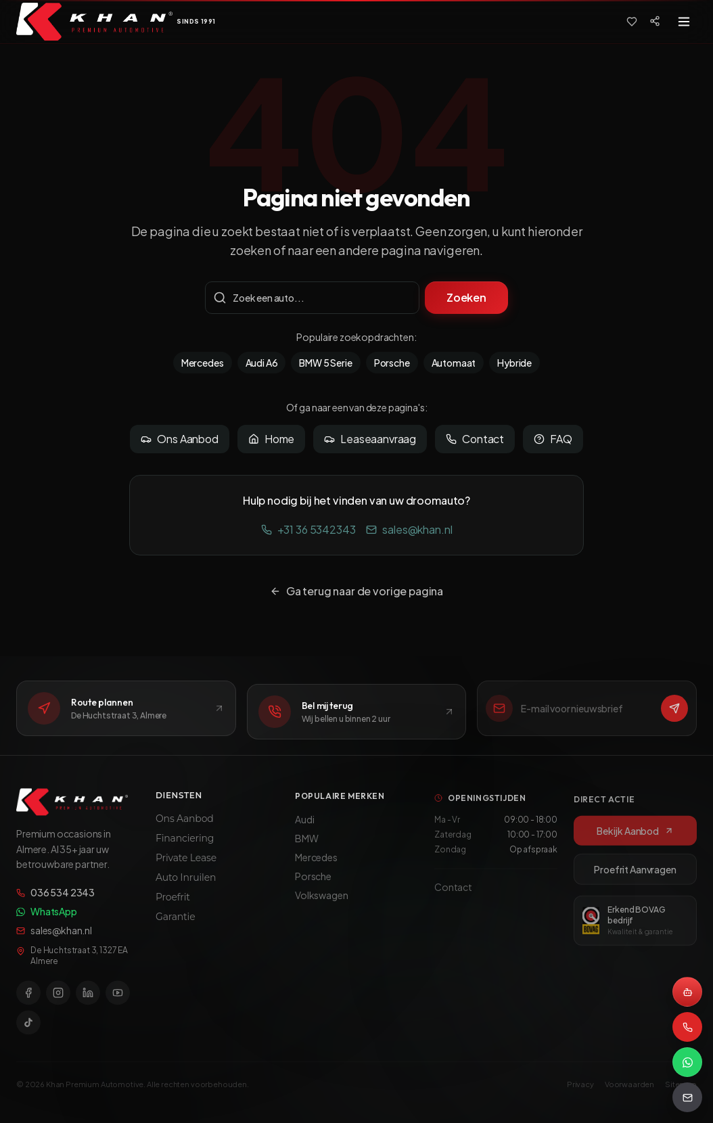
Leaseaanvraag (370, 439)
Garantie (175, 927)
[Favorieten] (631, 21)
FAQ (553, 439)
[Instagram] (58, 1000)
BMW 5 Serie (325, 363)
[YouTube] (118, 1000)
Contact (475, 439)
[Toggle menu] (684, 22)
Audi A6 (262, 363)
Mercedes (202, 363)
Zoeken (466, 297)
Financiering (185, 848)
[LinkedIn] (88, 1000)
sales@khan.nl (409, 529)
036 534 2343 (55, 900)
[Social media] (654, 21)
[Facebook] (28, 1000)
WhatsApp (46, 919)
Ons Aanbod (179, 439)
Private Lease (186, 868)
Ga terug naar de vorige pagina (356, 591)
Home (271, 439)
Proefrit (173, 907)
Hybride (514, 363)
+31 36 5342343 (308, 529)
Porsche (392, 363)
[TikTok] (28, 1030)
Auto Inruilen (186, 887)
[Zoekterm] (312, 297)
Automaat (454, 363)
